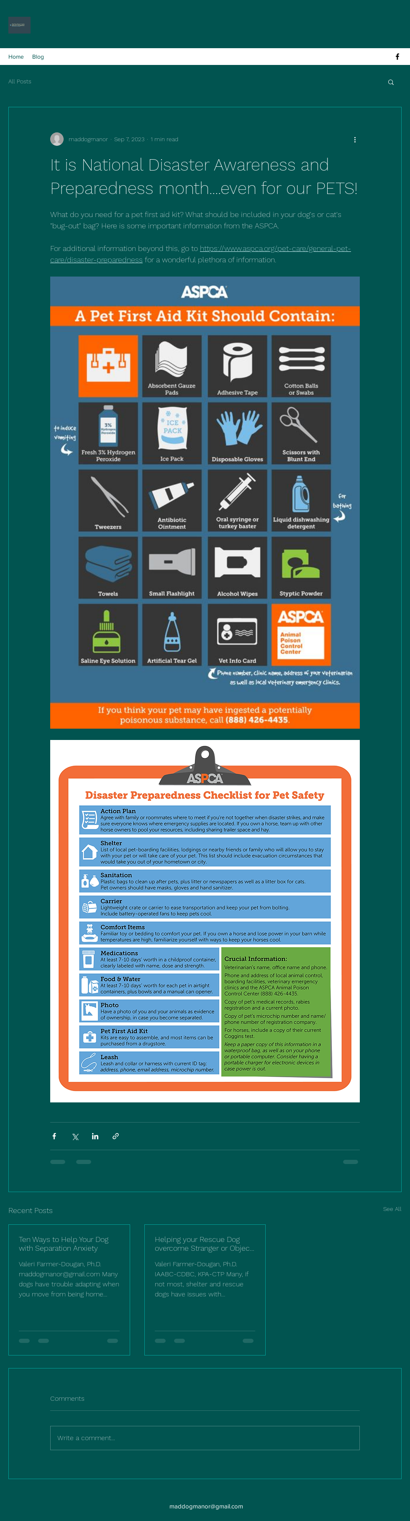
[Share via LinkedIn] (95, 1136)
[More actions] (355, 139)
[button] (391, 81)
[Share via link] (116, 1136)
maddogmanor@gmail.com (206, 1506)
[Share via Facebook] (54, 1136)
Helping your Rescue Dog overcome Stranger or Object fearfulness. (203, 1243)
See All (392, 1208)
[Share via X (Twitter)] (75, 1136)
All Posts (19, 81)
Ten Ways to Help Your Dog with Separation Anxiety (63, 1243)
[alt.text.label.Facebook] (397, 56)
